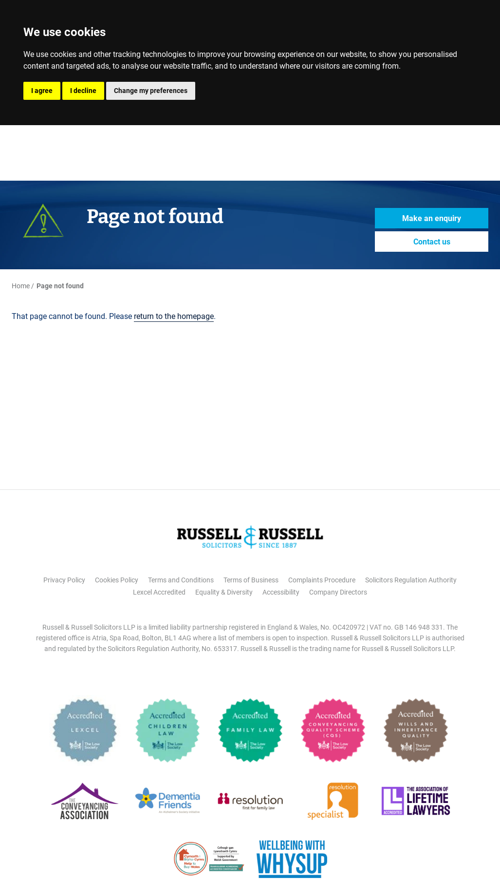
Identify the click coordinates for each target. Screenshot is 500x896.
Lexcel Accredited (159, 592)
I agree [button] (42, 90)
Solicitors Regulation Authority (411, 580)
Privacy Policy (64, 580)
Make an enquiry (431, 218)
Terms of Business (250, 580)
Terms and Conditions (181, 580)
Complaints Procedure (321, 580)
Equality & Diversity (224, 592)
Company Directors (338, 592)
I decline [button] (83, 90)
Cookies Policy (116, 580)
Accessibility (280, 592)
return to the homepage (174, 316)
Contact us (431, 241)
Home (21, 286)
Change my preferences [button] (150, 90)
